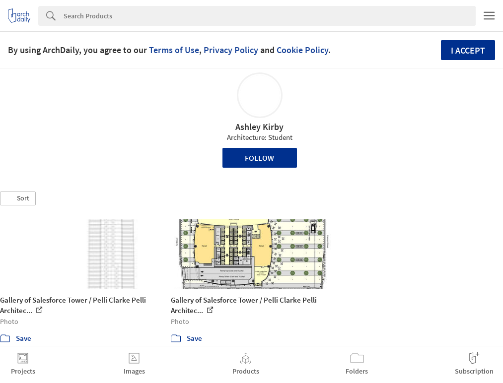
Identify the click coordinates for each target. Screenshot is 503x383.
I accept (468, 50)
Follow (259, 158)
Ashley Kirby (259, 126)
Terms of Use (174, 50)
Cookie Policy (302, 50)
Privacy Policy (231, 50)
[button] (18, 198)
